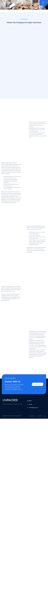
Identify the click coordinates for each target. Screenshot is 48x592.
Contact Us (43, 2)
